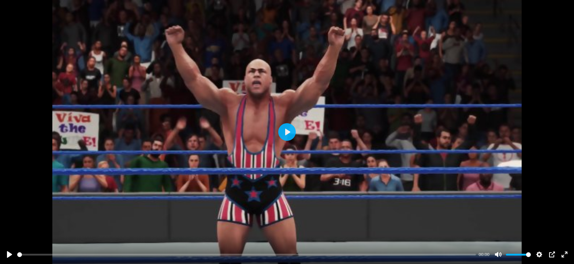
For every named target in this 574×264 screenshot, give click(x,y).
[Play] (9, 254)
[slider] (246, 254)
